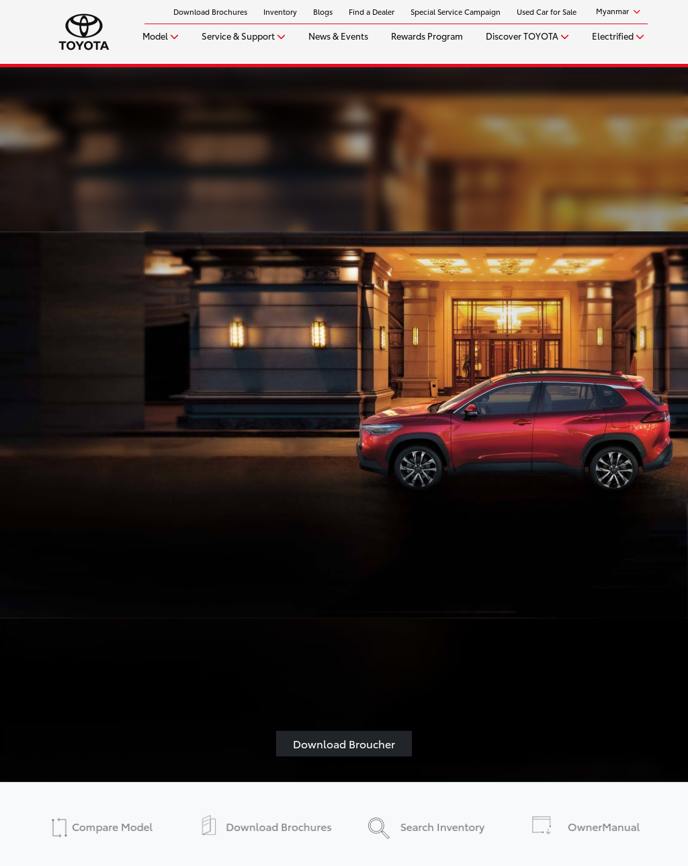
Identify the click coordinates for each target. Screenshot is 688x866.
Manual (606, 825)
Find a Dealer (371, 11)
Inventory (280, 11)
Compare (108, 825)
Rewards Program (427, 36)
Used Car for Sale (546, 11)
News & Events (338, 36)
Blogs (323, 11)
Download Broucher (344, 743)
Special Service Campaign (456, 11)
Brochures (274, 825)
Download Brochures (210, 11)
